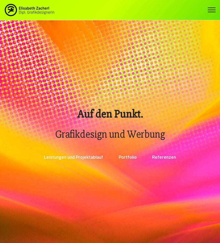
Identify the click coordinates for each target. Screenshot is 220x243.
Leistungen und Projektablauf (73, 157)
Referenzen (164, 157)
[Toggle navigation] (212, 9)
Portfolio (128, 157)
